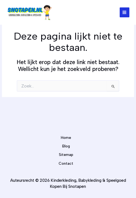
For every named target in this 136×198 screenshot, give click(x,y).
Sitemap (66, 154)
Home (66, 137)
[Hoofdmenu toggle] (124, 12)
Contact (66, 163)
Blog (66, 146)
